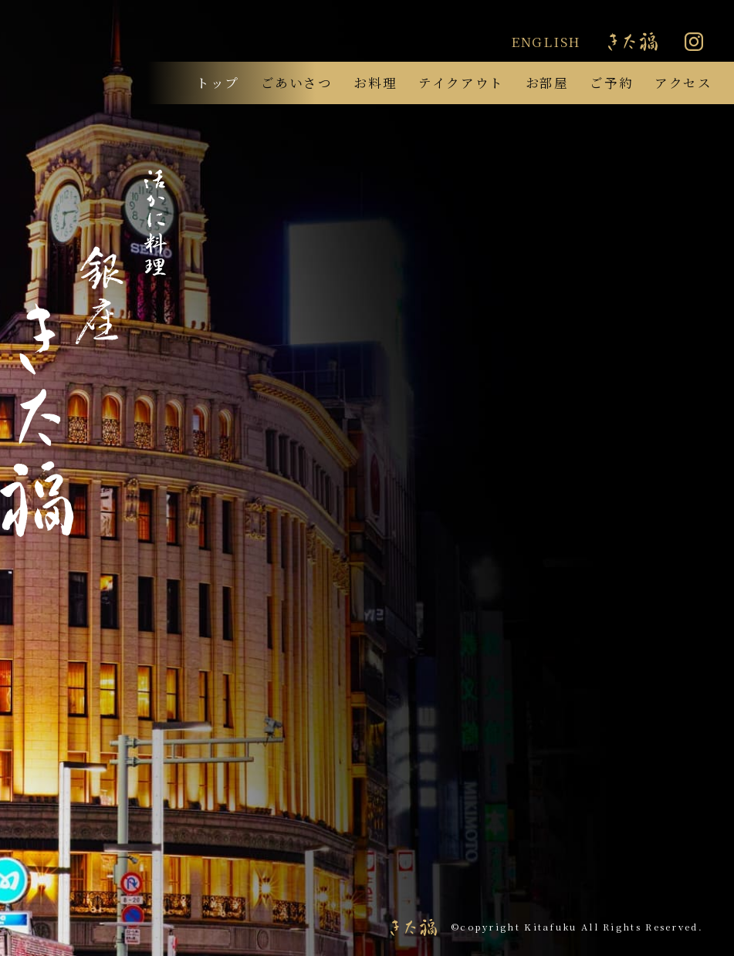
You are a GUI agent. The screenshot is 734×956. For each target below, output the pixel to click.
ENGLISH (546, 41)
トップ (217, 82)
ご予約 (611, 82)
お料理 (375, 82)
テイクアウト (461, 82)
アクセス (683, 82)
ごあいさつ (297, 82)
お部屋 (547, 82)
